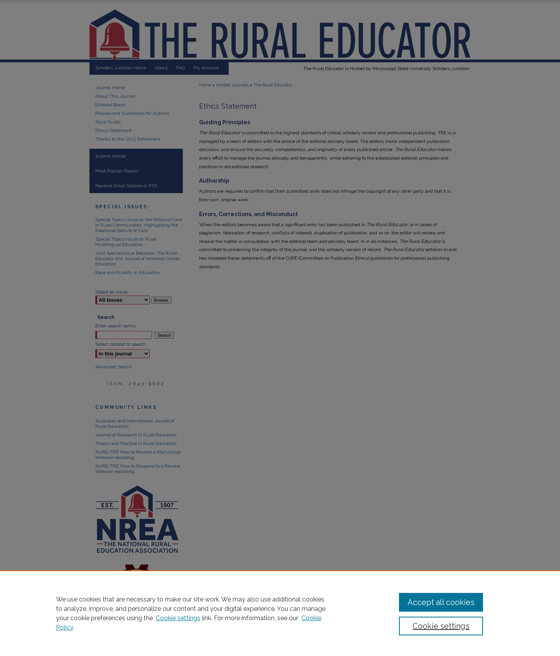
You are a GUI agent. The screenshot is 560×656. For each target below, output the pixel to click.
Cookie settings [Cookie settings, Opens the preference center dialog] (441, 626)
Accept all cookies (441, 602)
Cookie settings (178, 618)
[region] (280, 613)
